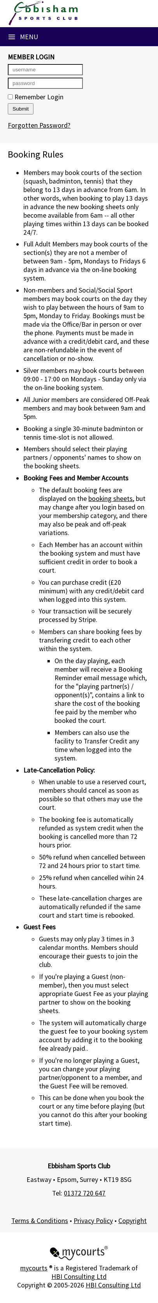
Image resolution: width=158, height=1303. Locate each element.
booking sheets (110, 498)
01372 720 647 (84, 1193)
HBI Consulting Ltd (79, 1276)
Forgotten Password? (39, 125)
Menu (23, 37)
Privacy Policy (93, 1220)
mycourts (33, 1268)
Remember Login (35, 97)
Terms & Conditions (39, 1220)
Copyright (132, 1220)
